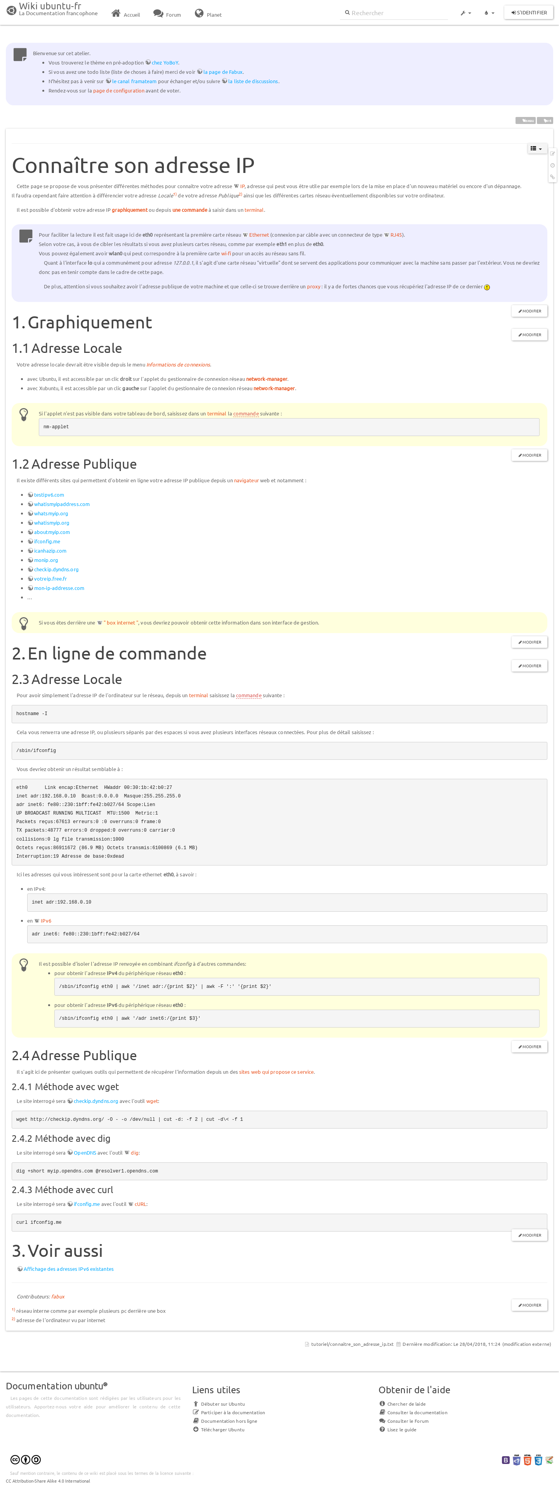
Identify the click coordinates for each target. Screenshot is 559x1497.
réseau (526, 120)
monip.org (46, 560)
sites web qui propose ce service (276, 1071)
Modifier (532, 311)
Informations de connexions (178, 364)
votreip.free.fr (50, 578)
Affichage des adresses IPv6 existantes (69, 1268)
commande (246, 413)
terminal (254, 209)
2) (240, 194)
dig (134, 1152)
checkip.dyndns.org (56, 569)
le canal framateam (134, 81)
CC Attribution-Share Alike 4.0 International (48, 1481)
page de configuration (118, 90)
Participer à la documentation (228, 1412)
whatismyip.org (51, 522)
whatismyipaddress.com (62, 504)
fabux (58, 1296)
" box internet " (121, 622)
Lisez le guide (397, 1429)
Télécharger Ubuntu (218, 1429)
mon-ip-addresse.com (59, 587)
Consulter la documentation (413, 1412)
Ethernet (259, 234)
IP (242, 186)
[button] (465, 9)
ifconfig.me (47, 541)
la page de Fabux (223, 71)
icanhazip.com (50, 550)
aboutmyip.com (52, 532)
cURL (140, 1203)
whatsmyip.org (51, 513)
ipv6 (545, 120)
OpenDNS (85, 1152)
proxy (314, 286)
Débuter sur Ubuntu (218, 1404)
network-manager (267, 378)
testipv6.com (49, 494)
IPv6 (46, 920)
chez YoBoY (165, 62)
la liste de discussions (253, 81)
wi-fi (226, 253)
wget (152, 1100)
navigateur (246, 480)
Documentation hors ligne (224, 1421)
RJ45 (396, 234)
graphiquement (129, 209)
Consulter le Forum (403, 1421)
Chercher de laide (402, 1404)
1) (175, 194)
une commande (189, 209)
